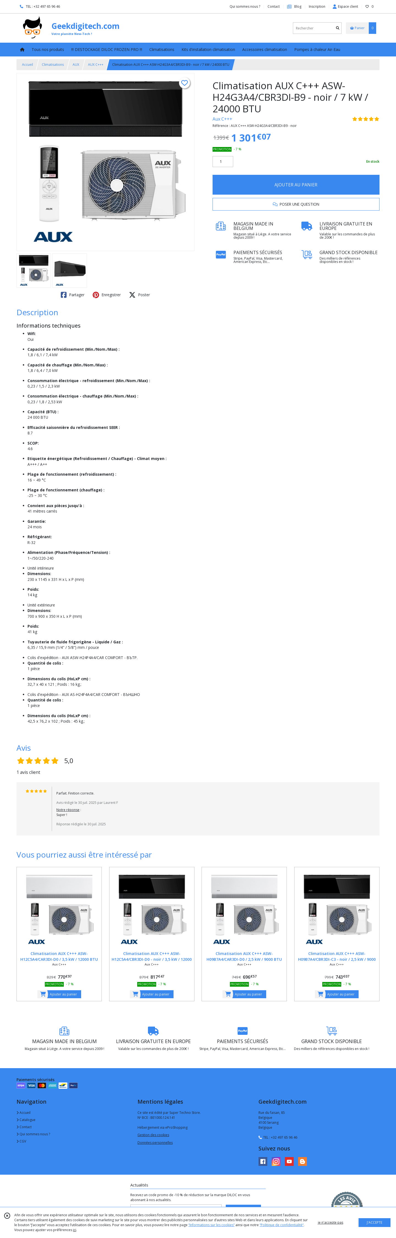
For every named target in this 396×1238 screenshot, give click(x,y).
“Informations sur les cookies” (211, 1225)
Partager (72, 295)
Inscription (317, 6)
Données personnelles (155, 1142)
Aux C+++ (222, 119)
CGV (21, 1141)
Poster (139, 295)
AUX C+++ (95, 64)
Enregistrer (107, 295)
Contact (274, 6)
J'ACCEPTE (374, 1222)
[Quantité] (223, 161)
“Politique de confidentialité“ (282, 1225)
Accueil (27, 64)
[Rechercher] (337, 28)
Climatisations (53, 64)
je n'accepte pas (330, 1222)
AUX (76, 64)
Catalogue (25, 1119)
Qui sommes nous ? (33, 1134)
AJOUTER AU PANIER (295, 185)
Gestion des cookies (153, 1135)
